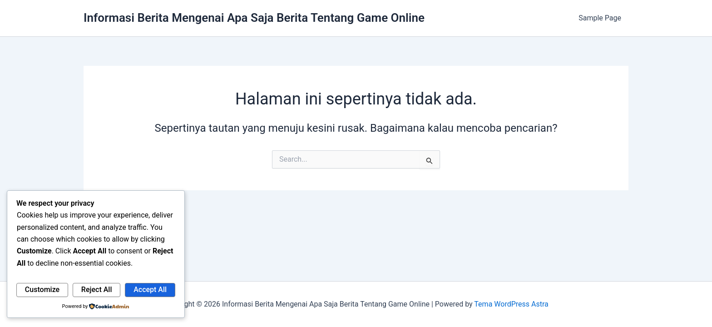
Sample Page (599, 18)
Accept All (150, 289)
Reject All (96, 289)
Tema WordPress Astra (511, 304)
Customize (42, 289)
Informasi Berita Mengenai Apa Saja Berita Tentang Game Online (254, 18)
